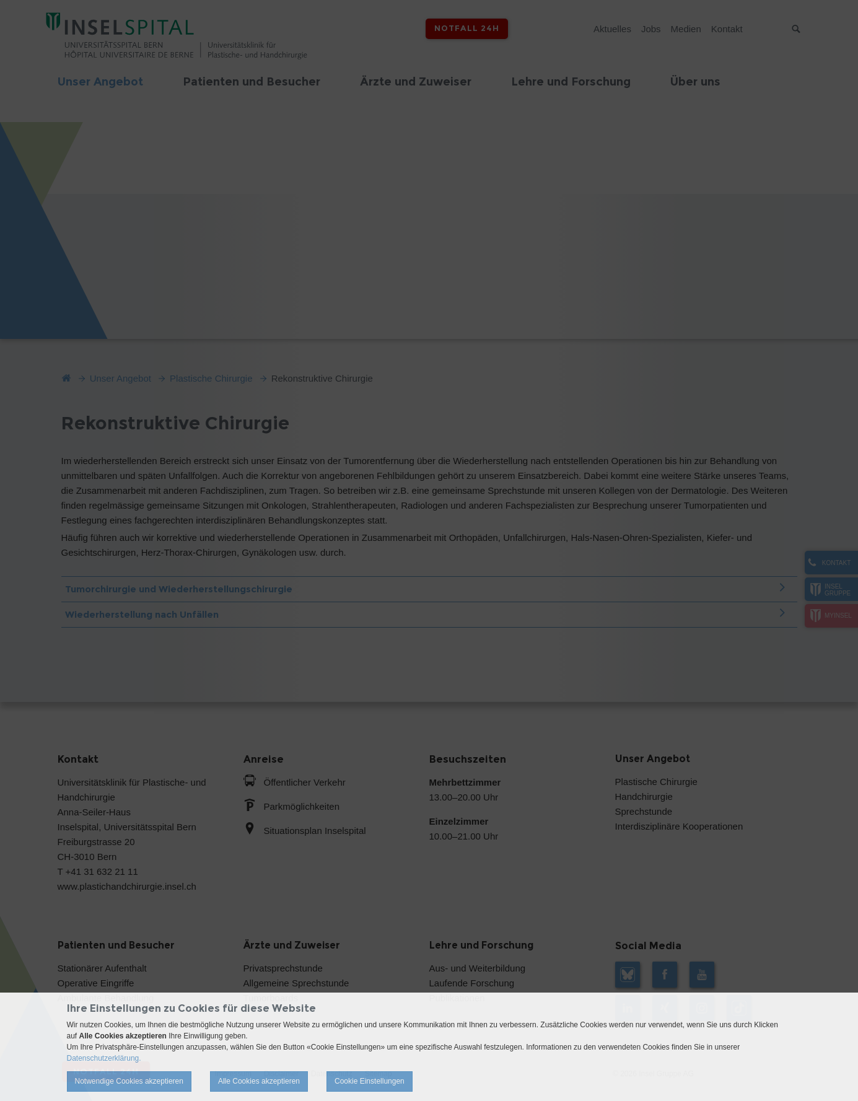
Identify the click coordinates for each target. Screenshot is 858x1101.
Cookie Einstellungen (370, 1081)
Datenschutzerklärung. (104, 1058)
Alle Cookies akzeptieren (259, 1081)
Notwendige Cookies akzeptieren (129, 1081)
